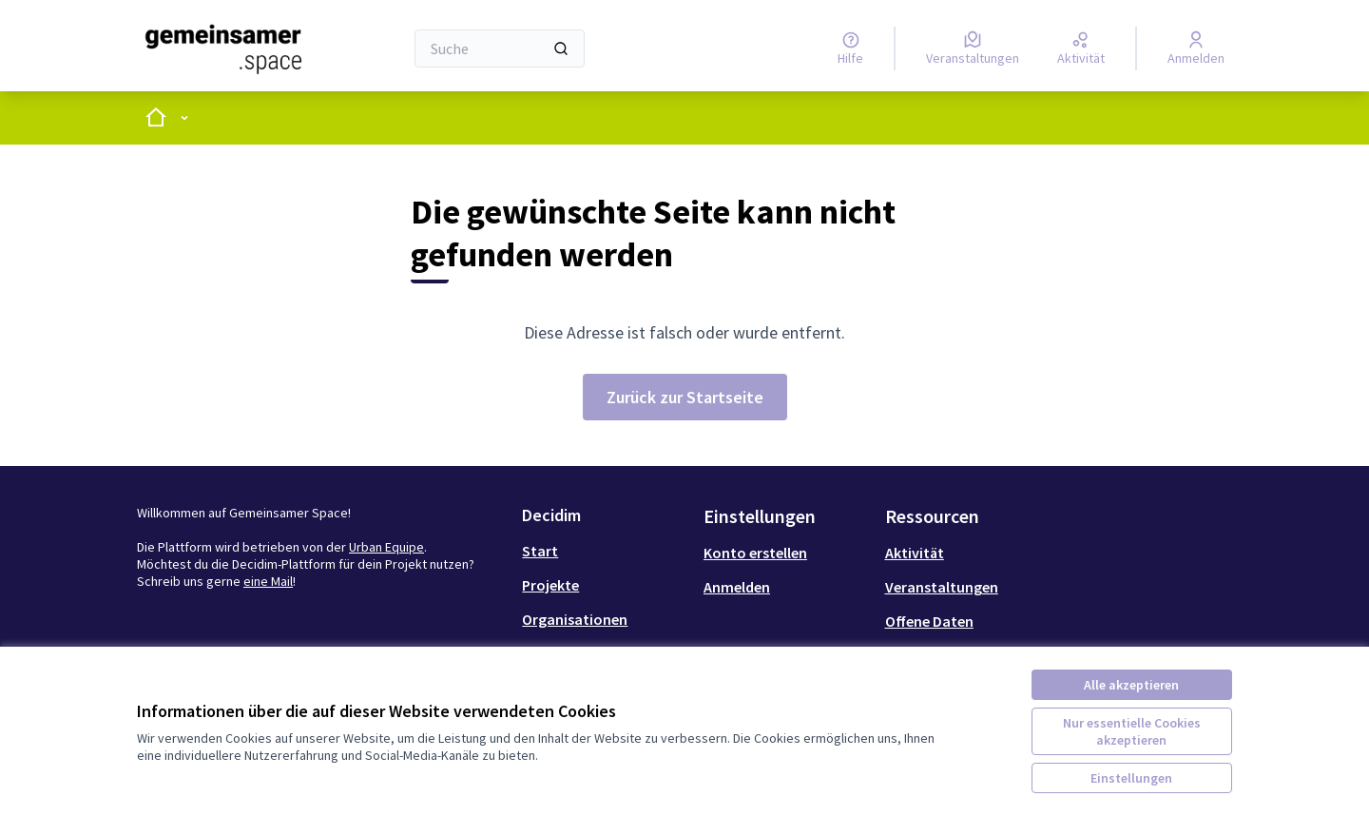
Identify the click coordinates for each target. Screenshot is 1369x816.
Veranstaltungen (941, 586)
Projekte (550, 584)
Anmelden (737, 586)
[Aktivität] (1081, 48)
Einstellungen (1131, 778)
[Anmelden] (1196, 48)
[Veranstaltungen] (972, 48)
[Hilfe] (850, 48)
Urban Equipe (386, 546)
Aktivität (914, 552)
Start (540, 550)
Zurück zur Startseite (685, 397)
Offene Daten (929, 621)
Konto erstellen (755, 552)
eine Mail (268, 581)
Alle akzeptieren (1131, 684)
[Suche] (499, 48)
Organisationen (574, 619)
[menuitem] (605, 550)
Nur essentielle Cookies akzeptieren (1132, 731)
